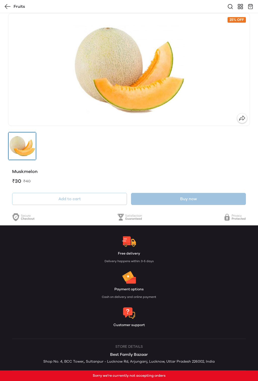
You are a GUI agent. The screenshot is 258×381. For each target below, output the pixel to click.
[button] (22, 146)
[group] (129, 69)
